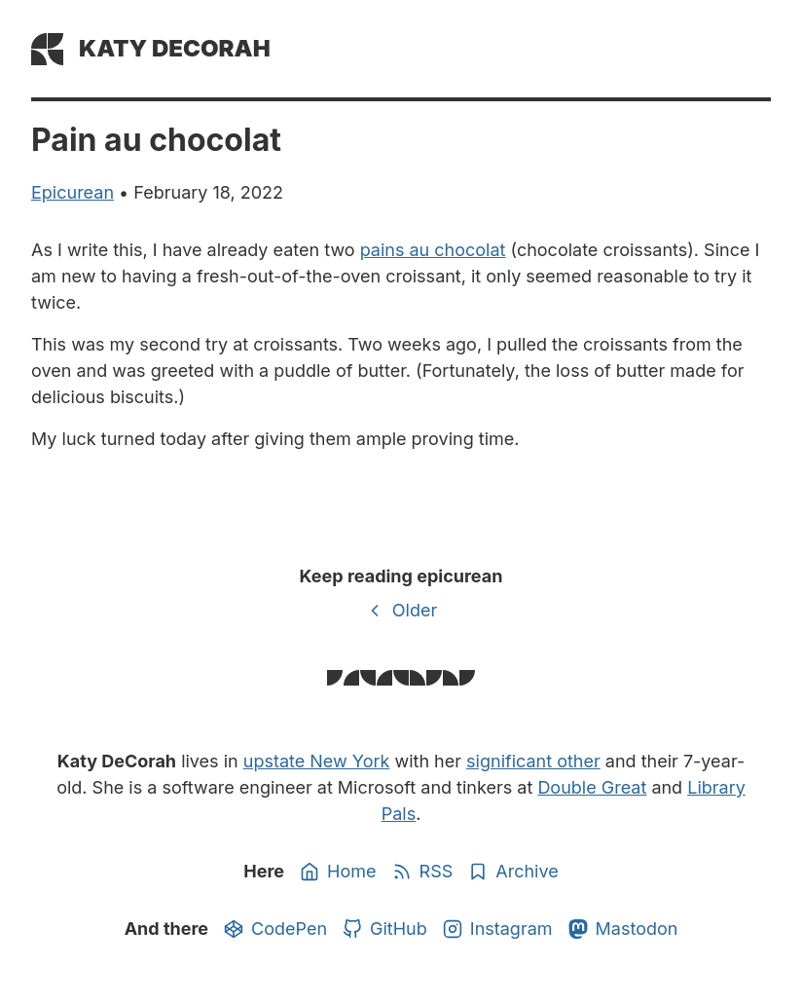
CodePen (275, 929)
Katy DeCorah (175, 48)
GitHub (385, 929)
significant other (533, 761)
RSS (423, 871)
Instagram (498, 929)
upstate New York (316, 761)
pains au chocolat (433, 250)
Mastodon (623, 929)
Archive (513, 871)
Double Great (591, 787)
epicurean (72, 192)
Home (338, 871)
